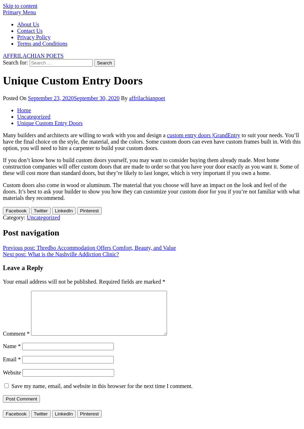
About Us (28, 24)
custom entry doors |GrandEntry (203, 135)
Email (12, 368)
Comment (16, 342)
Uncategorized (43, 217)
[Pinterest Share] (89, 210)
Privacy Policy (34, 37)
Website (12, 381)
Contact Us (30, 31)
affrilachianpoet (147, 98)
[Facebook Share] (16, 210)
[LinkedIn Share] (64, 210)
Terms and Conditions (42, 44)
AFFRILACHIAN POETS (33, 56)
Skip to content (20, 6)
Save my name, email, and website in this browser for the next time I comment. (102, 395)
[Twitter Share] (41, 210)
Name (12, 355)
